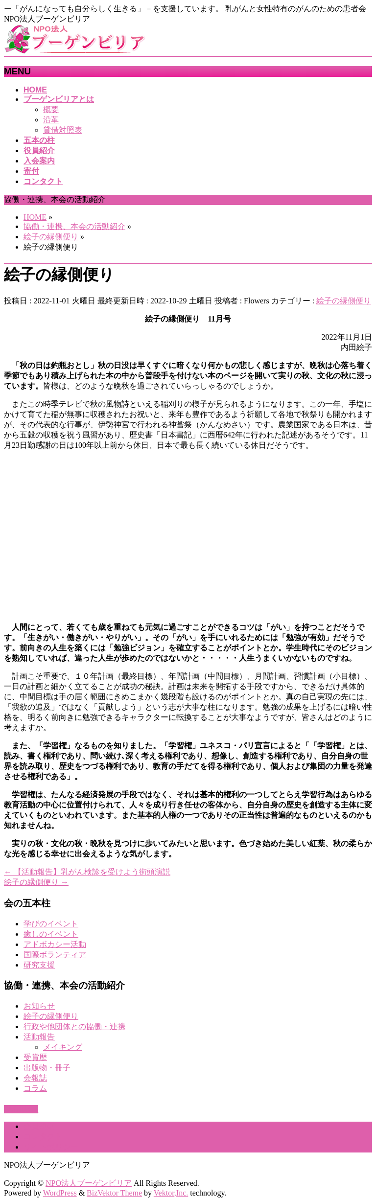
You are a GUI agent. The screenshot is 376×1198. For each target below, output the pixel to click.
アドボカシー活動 (55, 944)
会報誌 (35, 1078)
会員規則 (39, 1126)
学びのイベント (51, 924)
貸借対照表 (62, 130)
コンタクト (43, 1136)
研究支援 (39, 965)
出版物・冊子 (47, 1067)
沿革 (51, 119)
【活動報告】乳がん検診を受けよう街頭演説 (87, 872)
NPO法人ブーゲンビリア (89, 1183)
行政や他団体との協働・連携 (74, 1026)
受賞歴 (35, 1057)
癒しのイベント (51, 934)
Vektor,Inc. (171, 1193)
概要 (51, 109)
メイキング (62, 1047)
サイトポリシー (51, 1147)
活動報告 (39, 1037)
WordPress (60, 1193)
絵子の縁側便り (343, 301)
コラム (35, 1088)
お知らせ (39, 1006)
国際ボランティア (55, 954)
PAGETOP (21, 1109)
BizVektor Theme (114, 1193)
